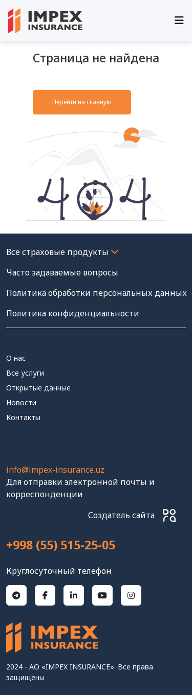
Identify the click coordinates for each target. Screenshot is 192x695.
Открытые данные (38, 387)
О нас (16, 358)
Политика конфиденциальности (72, 313)
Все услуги (25, 373)
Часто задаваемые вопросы (62, 272)
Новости (21, 402)
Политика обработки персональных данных (96, 292)
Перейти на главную (82, 102)
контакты (23, 417)
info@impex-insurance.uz (55, 469)
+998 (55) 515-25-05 (60, 545)
